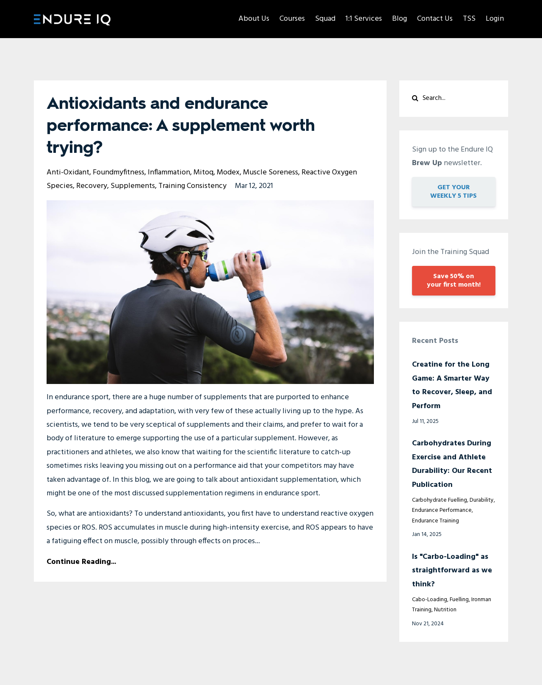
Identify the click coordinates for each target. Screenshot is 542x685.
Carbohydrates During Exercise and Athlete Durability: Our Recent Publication (452, 464)
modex (228, 172)
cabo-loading (429, 599)
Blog (399, 19)
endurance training (435, 521)
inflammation (169, 172)
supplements (133, 186)
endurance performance (442, 510)
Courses (292, 19)
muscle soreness (270, 172)
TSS (469, 19)
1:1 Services (364, 19)
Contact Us (435, 19)
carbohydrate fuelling (439, 500)
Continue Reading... (81, 562)
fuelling (459, 599)
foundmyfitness (118, 172)
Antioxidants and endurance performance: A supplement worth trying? (181, 126)
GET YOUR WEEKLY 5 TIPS (453, 192)
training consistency (192, 186)
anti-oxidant (68, 172)
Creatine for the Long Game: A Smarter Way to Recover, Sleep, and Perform (452, 385)
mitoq (203, 172)
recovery (91, 186)
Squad (325, 19)
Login (495, 19)
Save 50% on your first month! (454, 280)
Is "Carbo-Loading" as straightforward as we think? (452, 571)
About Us (253, 19)
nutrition (445, 609)
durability (482, 500)
